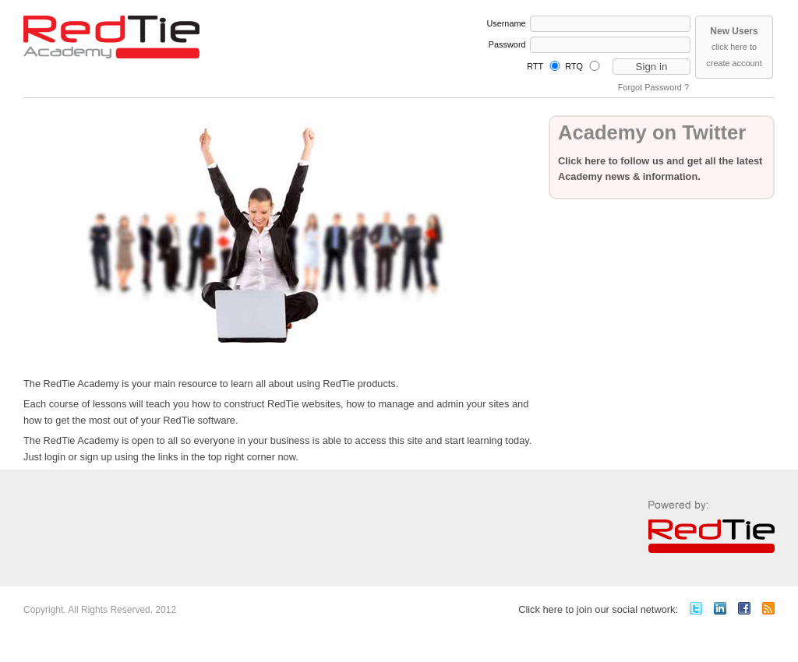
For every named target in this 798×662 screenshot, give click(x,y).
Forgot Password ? (653, 87)
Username (505, 23)
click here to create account (733, 47)
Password (507, 44)
